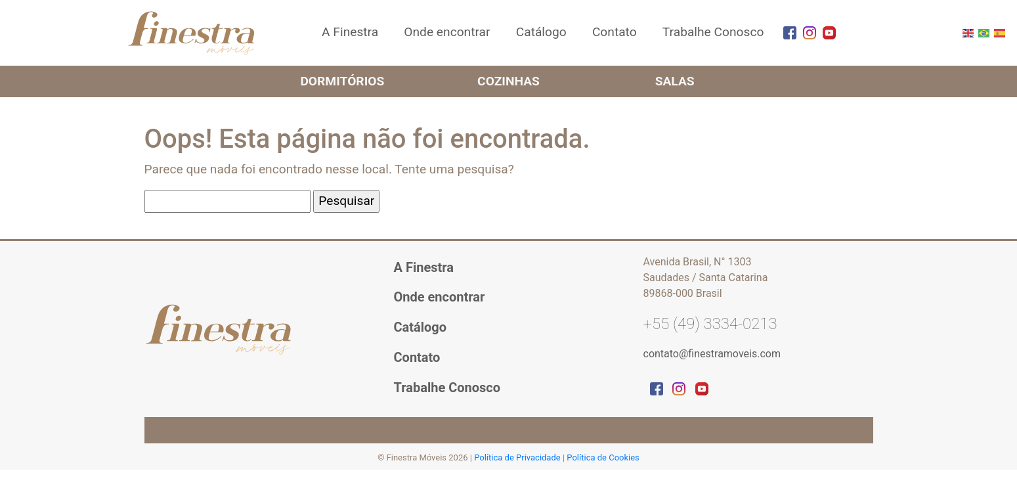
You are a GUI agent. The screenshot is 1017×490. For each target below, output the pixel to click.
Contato (614, 31)
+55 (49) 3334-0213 (710, 324)
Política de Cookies (603, 457)
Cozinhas (508, 81)
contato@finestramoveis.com (712, 353)
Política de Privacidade (518, 457)
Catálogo (541, 31)
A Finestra (350, 31)
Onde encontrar (447, 31)
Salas (675, 81)
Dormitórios (342, 81)
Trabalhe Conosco (713, 31)
